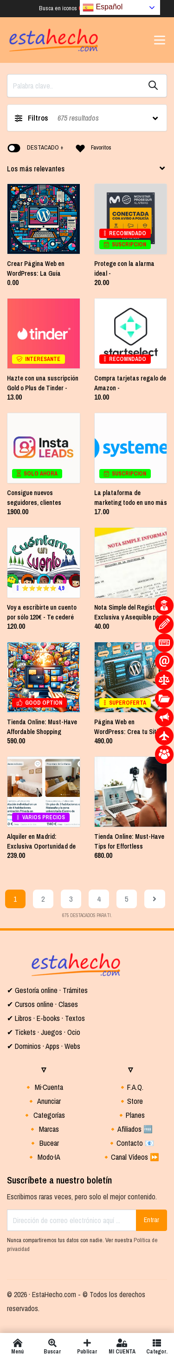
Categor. (156, 1346)
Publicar (87, 1346)
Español (102, 7)
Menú (17, 1346)
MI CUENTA (121, 1346)
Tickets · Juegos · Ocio (46, 1032)
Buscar (52, 1346)
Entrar (151, 1220)
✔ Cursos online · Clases (42, 1004)
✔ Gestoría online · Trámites (47, 990)
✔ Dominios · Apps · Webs (43, 1046)
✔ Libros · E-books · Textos (46, 1018)
